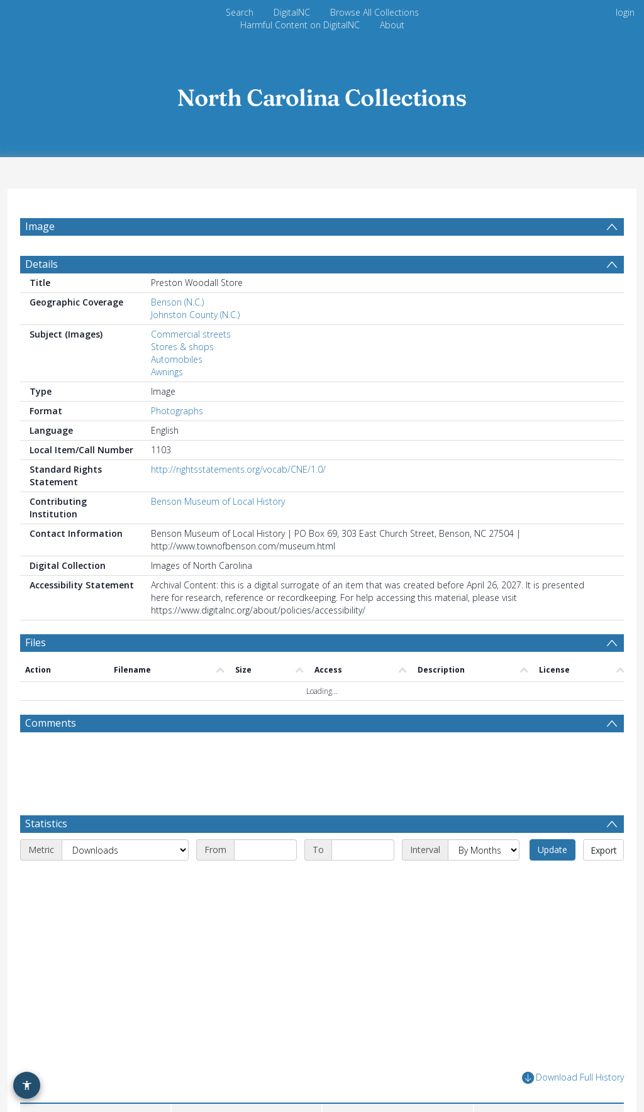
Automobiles (177, 366)
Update (552, 806)
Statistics (46, 780)
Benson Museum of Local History (218, 508)
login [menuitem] (625, 12)
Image (40, 226)
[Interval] (483, 806)
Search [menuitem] (239, 12)
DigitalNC (292, 12)
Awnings (167, 379)
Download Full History (573, 1034)
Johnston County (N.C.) (195, 322)
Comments (50, 730)
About (392, 25)
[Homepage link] (322, 94)
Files (35, 649)
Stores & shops (182, 354)
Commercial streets (191, 341)
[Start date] (265, 806)
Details (41, 271)
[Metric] (125, 806)
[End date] (362, 806)
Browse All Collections (374, 12)
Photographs (177, 418)
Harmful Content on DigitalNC (300, 25)
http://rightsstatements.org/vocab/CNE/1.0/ (238, 476)
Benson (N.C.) (177, 309)
